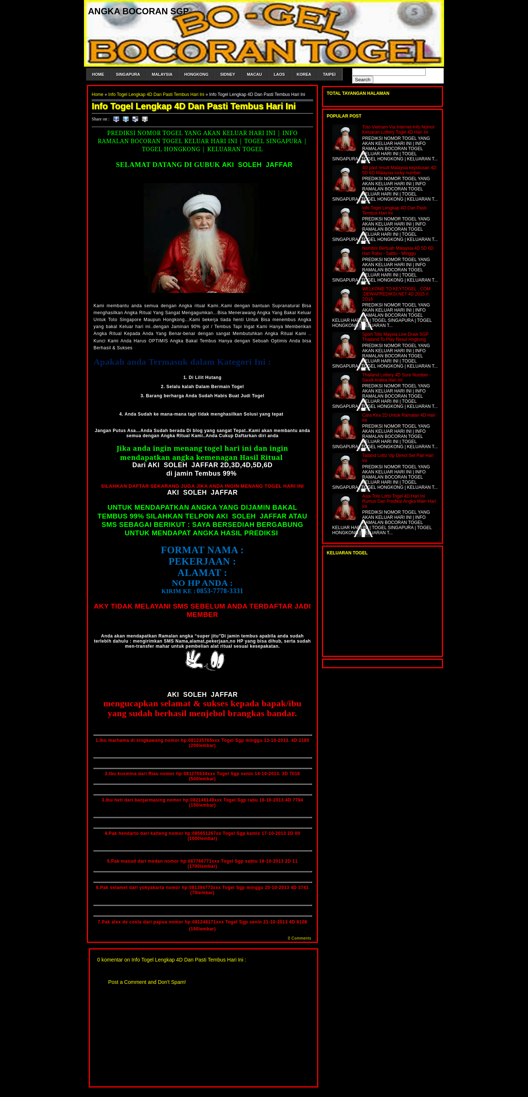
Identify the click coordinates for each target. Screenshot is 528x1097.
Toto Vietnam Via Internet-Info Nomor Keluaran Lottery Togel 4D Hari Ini (398, 129)
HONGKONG (196, 74)
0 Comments (299, 938)
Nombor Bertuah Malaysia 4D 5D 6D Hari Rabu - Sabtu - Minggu (398, 251)
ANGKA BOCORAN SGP (138, 11)
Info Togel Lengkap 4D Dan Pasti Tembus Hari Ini (156, 94)
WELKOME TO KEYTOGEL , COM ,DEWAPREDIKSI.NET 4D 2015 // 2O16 (396, 294)
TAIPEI (329, 74)
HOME (98, 74)
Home (97, 94)
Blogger (220, 1093)
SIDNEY (227, 74)
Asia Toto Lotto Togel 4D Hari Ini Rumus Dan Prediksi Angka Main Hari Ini (399, 501)
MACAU (254, 74)
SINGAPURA (128, 74)
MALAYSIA (162, 74)
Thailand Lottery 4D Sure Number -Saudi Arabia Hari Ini (396, 377)
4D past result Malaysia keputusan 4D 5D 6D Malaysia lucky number (399, 170)
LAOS (279, 74)
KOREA (304, 74)
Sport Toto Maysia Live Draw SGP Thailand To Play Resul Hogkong (395, 337)
